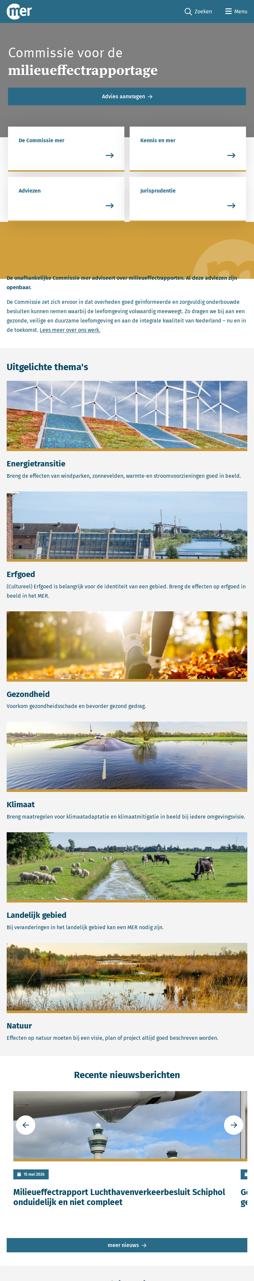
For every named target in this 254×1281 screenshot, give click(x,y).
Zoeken (198, 12)
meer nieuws (123, 1248)
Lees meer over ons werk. (70, 333)
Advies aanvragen (123, 98)
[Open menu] (236, 12)
